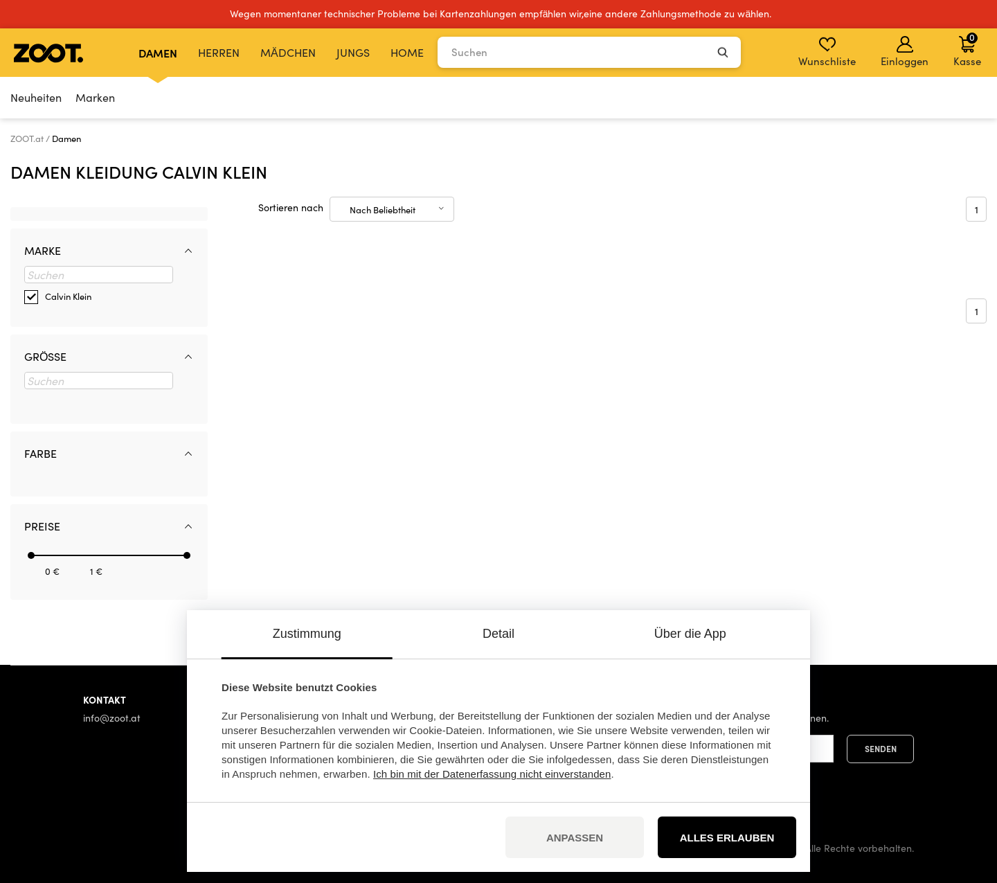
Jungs (353, 52)
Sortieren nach (290, 207)
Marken (95, 97)
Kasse (967, 49)
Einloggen (904, 52)
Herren (219, 52)
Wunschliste (827, 52)
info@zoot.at (112, 717)
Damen (157, 52)
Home (407, 52)
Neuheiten (36, 97)
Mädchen (288, 52)
